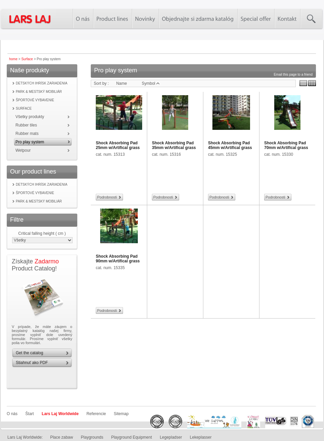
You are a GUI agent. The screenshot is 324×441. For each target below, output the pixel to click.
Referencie (96, 413)
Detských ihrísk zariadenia (41, 83)
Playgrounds (92, 437)
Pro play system (29, 142)
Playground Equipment (131, 437)
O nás (12, 413)
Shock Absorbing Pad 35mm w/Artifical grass (174, 145)
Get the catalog (29, 353)
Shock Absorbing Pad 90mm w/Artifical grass (118, 258)
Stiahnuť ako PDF (32, 362)
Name (121, 83)
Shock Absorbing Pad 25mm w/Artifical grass (118, 145)
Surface (27, 59)
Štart (29, 413)
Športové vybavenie (35, 100)
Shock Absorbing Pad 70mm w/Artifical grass (286, 145)
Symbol (151, 83)
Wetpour (23, 150)
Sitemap (121, 413)
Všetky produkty (29, 116)
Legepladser (171, 437)
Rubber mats (27, 133)
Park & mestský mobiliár (39, 92)
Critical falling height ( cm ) (42, 233)
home (13, 59)
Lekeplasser (201, 437)
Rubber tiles (26, 125)
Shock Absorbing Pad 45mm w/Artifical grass (230, 145)
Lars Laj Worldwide (60, 413)
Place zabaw (61, 437)
